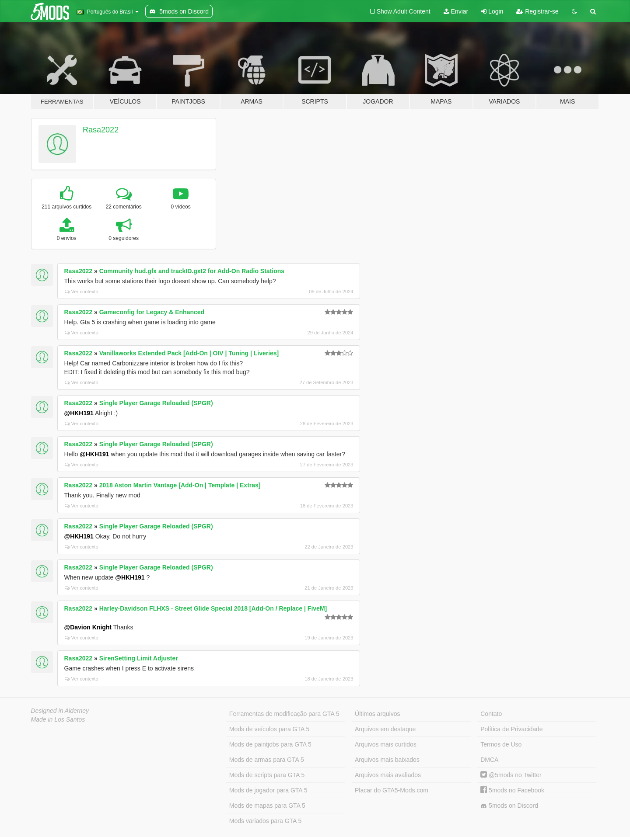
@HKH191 (79, 413)
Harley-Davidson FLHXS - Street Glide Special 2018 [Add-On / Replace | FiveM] (213, 608)
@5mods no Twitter (510, 775)
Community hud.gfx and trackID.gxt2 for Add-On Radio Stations (191, 270)
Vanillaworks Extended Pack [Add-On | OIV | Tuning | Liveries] (189, 353)
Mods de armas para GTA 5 (266, 759)
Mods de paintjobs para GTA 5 (270, 744)
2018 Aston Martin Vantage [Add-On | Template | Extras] (180, 485)
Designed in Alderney (60, 710)
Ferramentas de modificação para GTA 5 (284, 713)
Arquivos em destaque (385, 729)
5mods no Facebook (512, 790)
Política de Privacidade (511, 729)
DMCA (489, 759)
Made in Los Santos (58, 719)
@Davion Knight (88, 627)
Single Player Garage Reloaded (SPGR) (156, 402)
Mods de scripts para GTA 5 (266, 774)
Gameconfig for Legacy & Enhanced (151, 312)
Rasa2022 (101, 129)
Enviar (456, 11)
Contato (491, 713)
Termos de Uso (501, 744)
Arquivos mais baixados (387, 759)
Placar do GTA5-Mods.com (391, 790)
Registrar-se (537, 11)
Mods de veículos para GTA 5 (269, 729)
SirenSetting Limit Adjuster (138, 658)
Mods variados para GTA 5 (265, 820)
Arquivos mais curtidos (385, 744)
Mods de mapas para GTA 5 (267, 805)
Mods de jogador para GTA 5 (268, 790)
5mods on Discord (509, 805)
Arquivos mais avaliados (388, 774)
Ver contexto (81, 291)
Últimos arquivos (377, 713)
